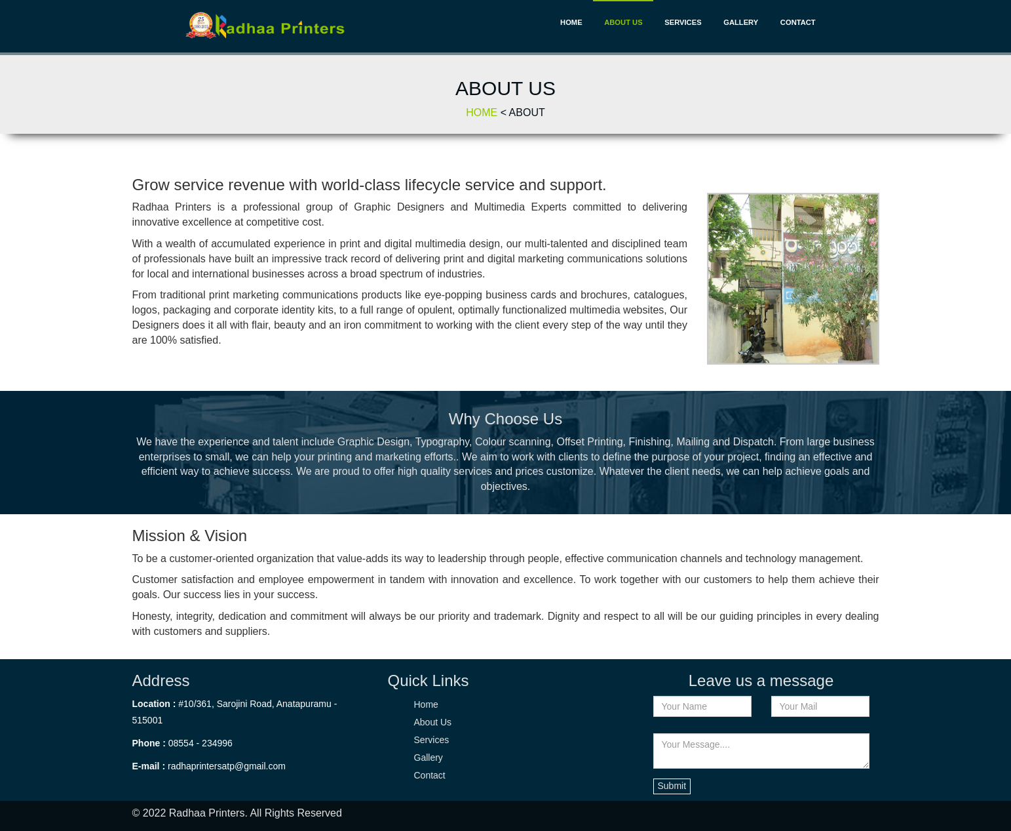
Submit (672, 785)
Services (682, 22)
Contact (798, 22)
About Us (623, 22)
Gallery (740, 22)
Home (571, 22)
